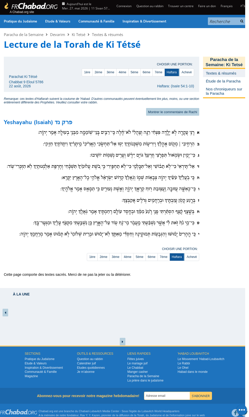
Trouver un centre (181, 6)
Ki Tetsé (78, 34)
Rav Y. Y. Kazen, (90, 415)
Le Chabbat (135, 368)
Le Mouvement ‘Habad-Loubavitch (201, 359)
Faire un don (207, 6)
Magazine (31, 376)
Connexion (124, 6)
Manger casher (137, 372)
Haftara (172, 72)
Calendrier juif (86, 363)
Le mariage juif (137, 363)
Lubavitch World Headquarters (160, 411)
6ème (146, 72)
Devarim (57, 34)
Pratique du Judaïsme (20, 21)
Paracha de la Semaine (23, 34)
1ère (87, 72)
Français (227, 6)
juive (188, 415)
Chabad (84, 411)
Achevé (187, 72)
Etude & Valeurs (57, 21)
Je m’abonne (85, 372)
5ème (134, 72)
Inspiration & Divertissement (144, 21)
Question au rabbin (149, 6)
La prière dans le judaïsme (145, 380)
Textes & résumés (107, 34)
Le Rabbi (184, 363)
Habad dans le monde (193, 372)
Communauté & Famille (96, 21)
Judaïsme (156, 415)
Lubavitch (96, 411)
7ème (158, 72)
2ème (98, 72)
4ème (122, 72)
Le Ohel (183, 368)
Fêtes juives (135, 359)
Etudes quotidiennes (91, 368)
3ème (110, 72)
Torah (140, 415)
